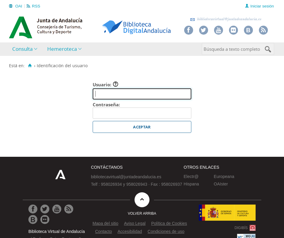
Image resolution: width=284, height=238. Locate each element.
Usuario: (105, 84)
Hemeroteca (62, 48)
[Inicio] (29, 66)
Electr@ (191, 176)
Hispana (191, 184)
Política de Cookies (169, 223)
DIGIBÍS (241, 228)
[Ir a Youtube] (56, 209)
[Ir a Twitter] (44, 209)
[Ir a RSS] (68, 209)
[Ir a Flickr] (44, 219)
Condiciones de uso (166, 231)
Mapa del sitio (105, 223)
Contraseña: (106, 105)
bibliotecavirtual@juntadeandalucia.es (225, 19)
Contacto (103, 231)
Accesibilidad (129, 231)
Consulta (22, 48)
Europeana (224, 176)
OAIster (221, 184)
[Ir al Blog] (32, 219)
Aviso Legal (135, 223)
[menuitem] (26, 49)
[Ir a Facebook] (32, 209)
